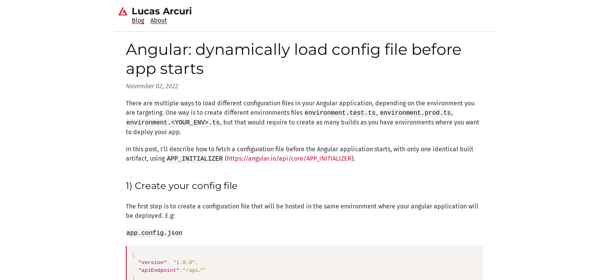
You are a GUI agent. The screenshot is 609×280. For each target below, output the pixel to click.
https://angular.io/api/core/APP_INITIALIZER (289, 159)
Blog (138, 20)
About (158, 20)
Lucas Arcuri (162, 11)
